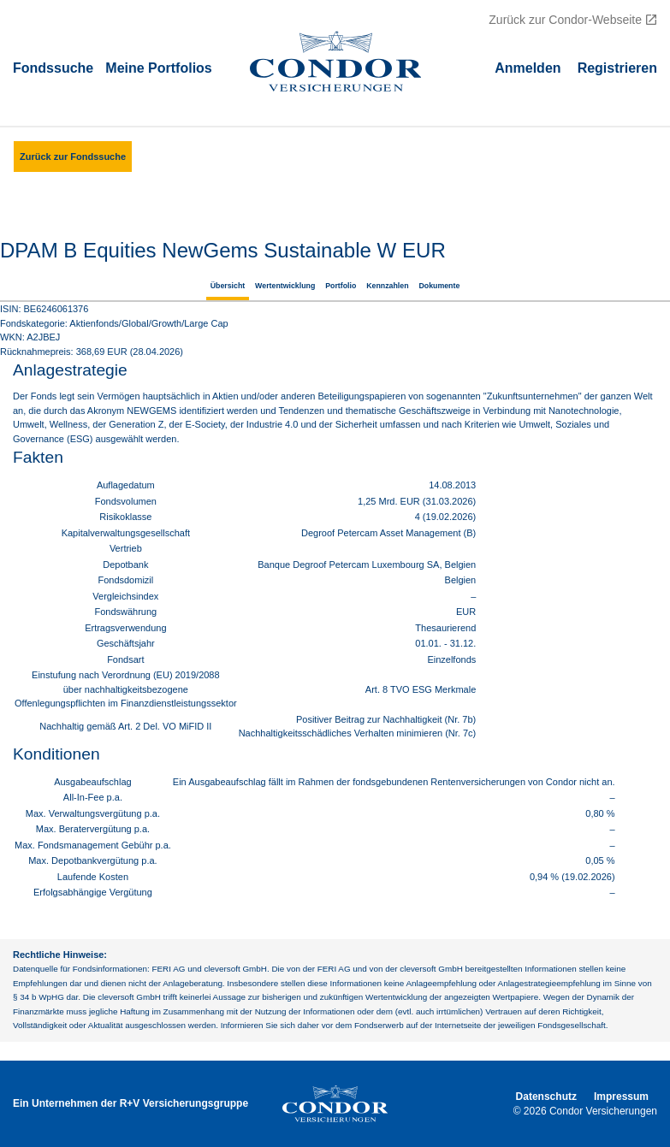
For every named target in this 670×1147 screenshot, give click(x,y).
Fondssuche (53, 67)
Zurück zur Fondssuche (73, 156)
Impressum (621, 1097)
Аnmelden (527, 67)
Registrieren (617, 67)
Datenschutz (546, 1097)
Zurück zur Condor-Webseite (565, 20)
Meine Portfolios (158, 67)
